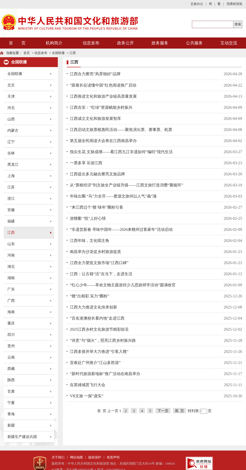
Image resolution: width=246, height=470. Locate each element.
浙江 (11, 198)
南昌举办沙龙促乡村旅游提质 (95, 252)
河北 (11, 108)
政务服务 (160, 43)
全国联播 (58, 53)
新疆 (11, 425)
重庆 (11, 323)
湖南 (11, 278)
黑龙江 (12, 164)
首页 (26, 53)
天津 (11, 96)
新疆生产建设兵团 (22, 437)
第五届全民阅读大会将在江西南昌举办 (103, 141)
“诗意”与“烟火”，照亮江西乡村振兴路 (103, 340)
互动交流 (228, 43)
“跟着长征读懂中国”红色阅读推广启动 (103, 85)
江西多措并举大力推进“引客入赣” (99, 351)
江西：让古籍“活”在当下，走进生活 (101, 274)
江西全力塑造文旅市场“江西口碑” (99, 263)
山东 (11, 244)
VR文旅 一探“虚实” (86, 396)
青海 (11, 414)
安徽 (11, 210)
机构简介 (54, 43)
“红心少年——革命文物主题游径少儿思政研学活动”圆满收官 (123, 285)
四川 (11, 335)
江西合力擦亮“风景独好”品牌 (95, 74)
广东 (11, 289)
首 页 (17, 43)
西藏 (11, 369)
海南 (11, 312)
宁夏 (11, 403)
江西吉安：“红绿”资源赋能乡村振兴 (101, 107)
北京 (11, 85)
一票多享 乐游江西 (86, 163)
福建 (11, 221)
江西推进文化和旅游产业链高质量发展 (103, 96)
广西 (11, 301)
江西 (72, 53)
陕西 (11, 380)
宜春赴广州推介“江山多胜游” (95, 363)
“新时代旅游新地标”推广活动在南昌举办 (105, 374)
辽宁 (11, 142)
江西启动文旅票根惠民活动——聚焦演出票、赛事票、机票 (121, 129)
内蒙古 (12, 130)
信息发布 (91, 43)
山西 (11, 119)
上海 (11, 176)
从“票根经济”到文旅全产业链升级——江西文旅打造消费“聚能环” (126, 185)
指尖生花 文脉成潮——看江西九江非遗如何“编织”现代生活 (121, 152)
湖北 (11, 267)
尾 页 (179, 411)
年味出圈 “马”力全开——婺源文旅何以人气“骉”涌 (113, 196)
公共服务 (194, 43)
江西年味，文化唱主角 (89, 240)
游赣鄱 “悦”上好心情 (88, 218)
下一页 (163, 411)
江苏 (11, 187)
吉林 (11, 153)
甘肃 (11, 391)
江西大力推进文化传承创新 (93, 307)
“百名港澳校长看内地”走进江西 (97, 318)
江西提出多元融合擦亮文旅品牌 (97, 174)
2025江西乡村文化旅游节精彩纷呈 (99, 329)
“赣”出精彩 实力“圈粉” (89, 296)
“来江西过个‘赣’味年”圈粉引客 (96, 207)
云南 (11, 357)
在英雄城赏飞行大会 (87, 385)
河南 (11, 255)
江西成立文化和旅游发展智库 (95, 118)
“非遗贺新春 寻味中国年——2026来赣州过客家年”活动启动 (121, 229)
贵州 (11, 346)
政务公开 (125, 43)
